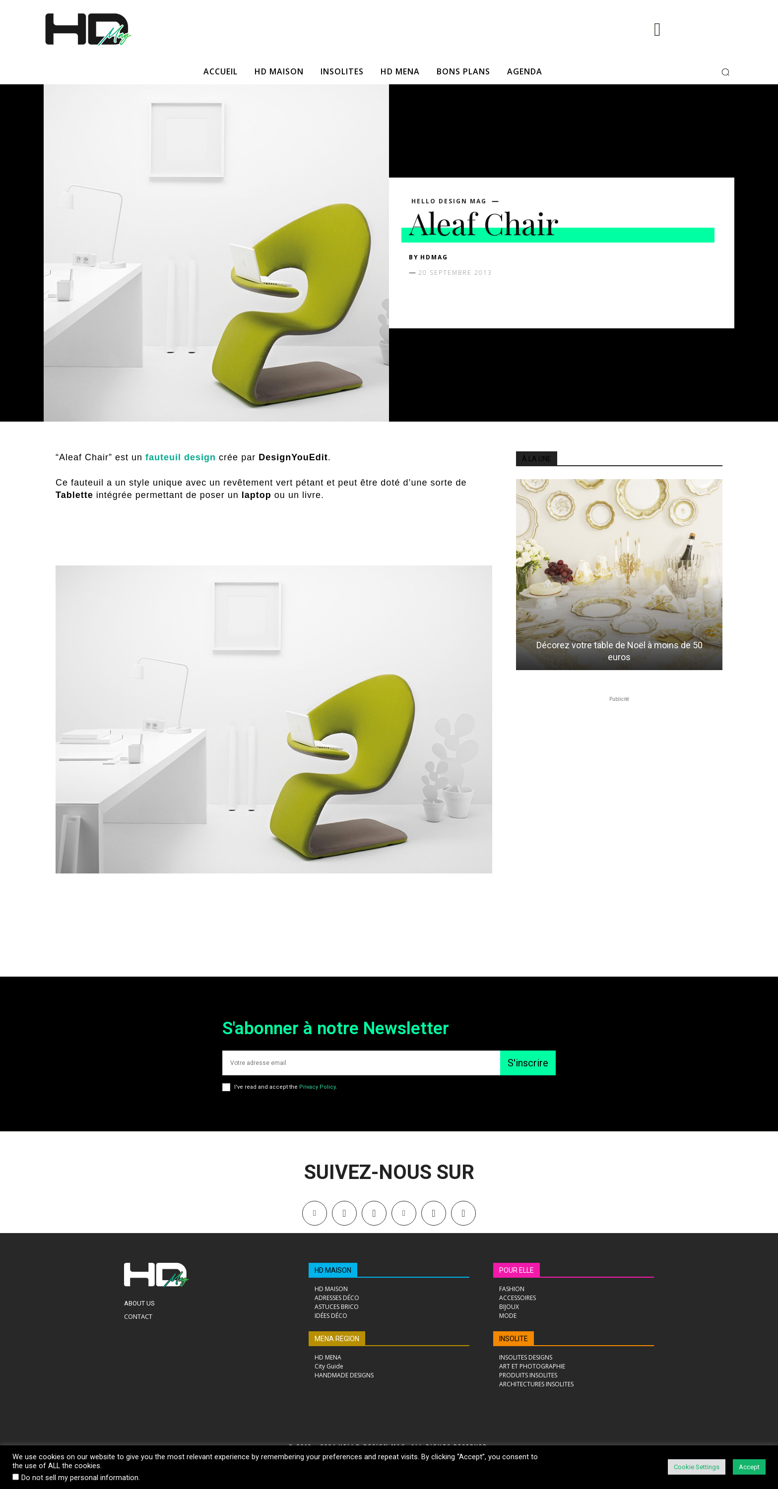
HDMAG (434, 257)
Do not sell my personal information (79, 1477)
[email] (361, 1063)
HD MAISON (333, 1270)
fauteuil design (182, 457)
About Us (139, 1303)
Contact (138, 1316)
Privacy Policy (317, 1087)
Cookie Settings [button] (696, 1467)
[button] (725, 72)
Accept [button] (749, 1467)
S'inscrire (528, 1063)
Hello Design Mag (449, 201)
